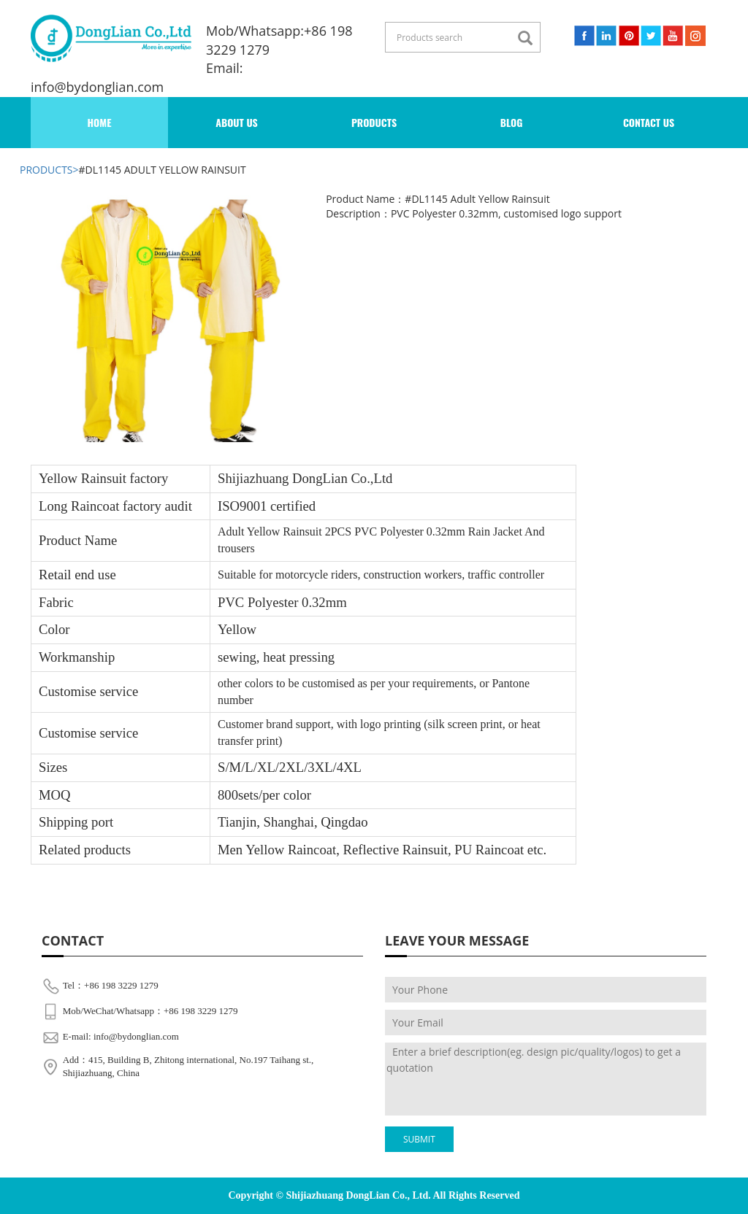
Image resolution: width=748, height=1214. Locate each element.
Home (100, 122)
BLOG (511, 122)
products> (49, 170)
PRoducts (374, 122)
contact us (648, 122)
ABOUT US (236, 122)
